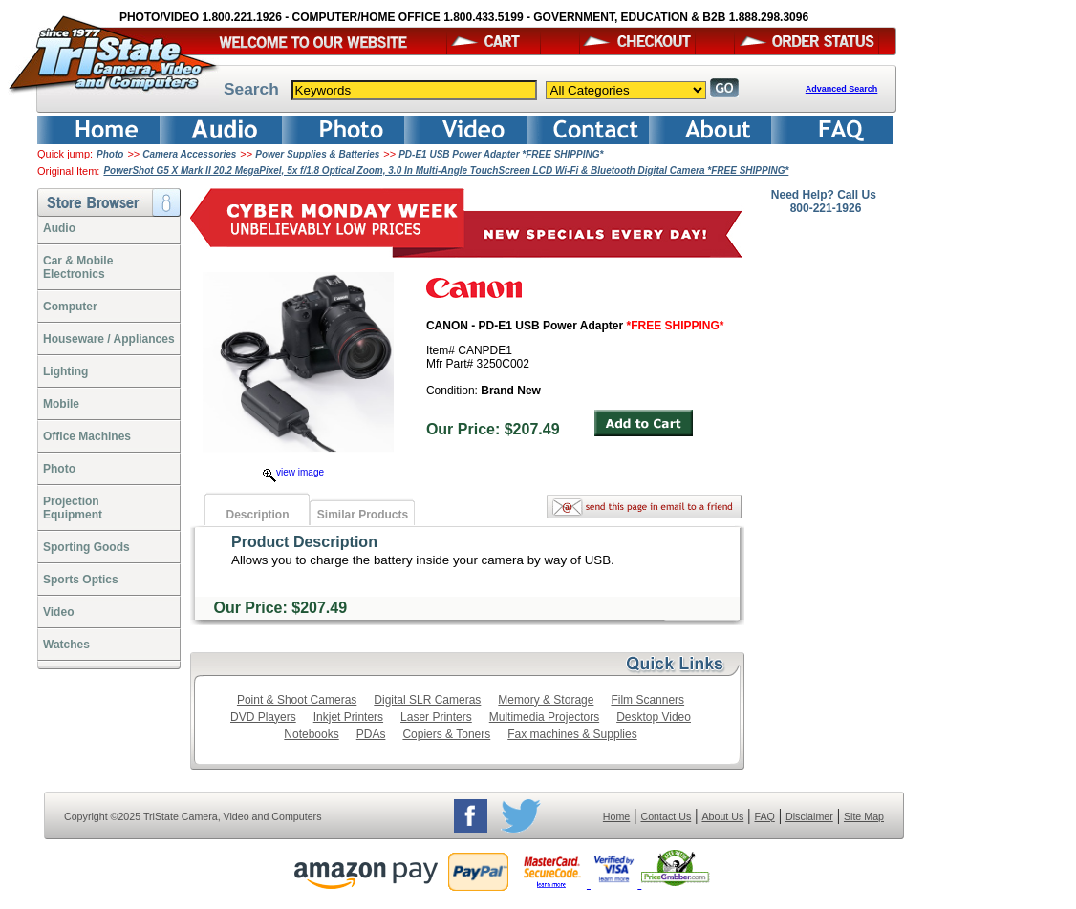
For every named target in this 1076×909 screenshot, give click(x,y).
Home (616, 816)
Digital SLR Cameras (427, 700)
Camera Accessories (189, 154)
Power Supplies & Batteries (317, 154)
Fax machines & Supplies (571, 734)
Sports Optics (80, 579)
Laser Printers (436, 717)
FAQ (764, 816)
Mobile (61, 404)
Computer (70, 306)
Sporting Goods (86, 547)
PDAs (371, 734)
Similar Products (362, 514)
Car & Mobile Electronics (78, 267)
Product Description (304, 542)
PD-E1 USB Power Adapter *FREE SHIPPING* (500, 154)
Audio (59, 228)
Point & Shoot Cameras (296, 700)
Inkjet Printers (348, 717)
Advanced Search (842, 89)
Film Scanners (647, 700)
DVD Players (263, 717)
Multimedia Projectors (544, 717)
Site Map (864, 816)
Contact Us (666, 816)
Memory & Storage (545, 700)
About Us (722, 816)
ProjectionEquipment (72, 508)
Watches (66, 644)
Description (257, 514)
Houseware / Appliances (109, 339)
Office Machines (87, 436)
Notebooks (311, 734)
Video (58, 612)
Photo (110, 154)
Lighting (65, 371)
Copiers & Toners (446, 734)
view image (293, 472)
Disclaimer (809, 816)
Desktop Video (653, 717)
